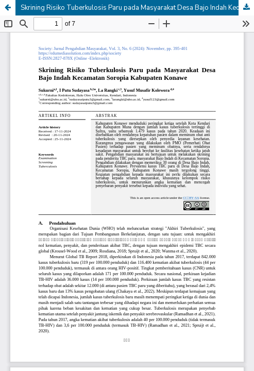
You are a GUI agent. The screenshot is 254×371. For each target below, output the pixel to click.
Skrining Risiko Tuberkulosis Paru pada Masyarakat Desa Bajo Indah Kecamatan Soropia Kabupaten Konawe (137, 7)
